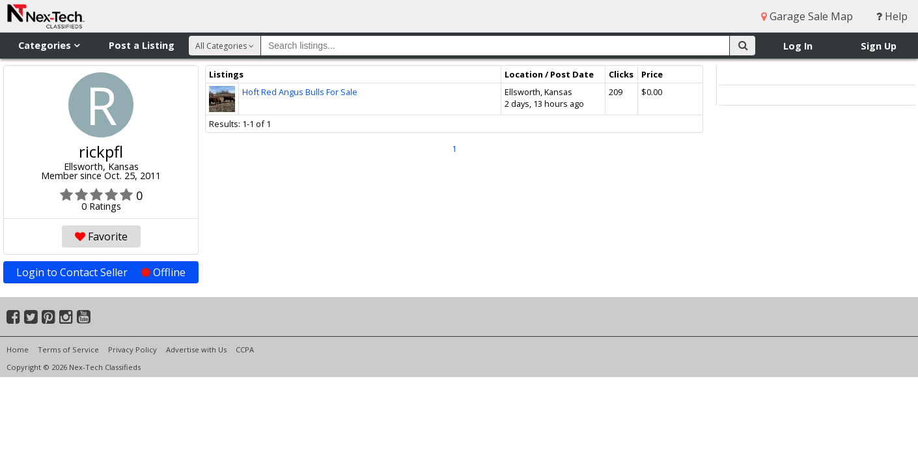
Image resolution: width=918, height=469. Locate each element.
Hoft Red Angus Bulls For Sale (299, 92)
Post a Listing (141, 45)
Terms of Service (68, 349)
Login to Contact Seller (101, 272)
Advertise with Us (196, 349)
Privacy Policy (132, 349)
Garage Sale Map (807, 16)
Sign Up (879, 46)
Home (18, 349)
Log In (798, 46)
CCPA (245, 349)
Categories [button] (48, 45)
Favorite (101, 236)
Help (892, 16)
